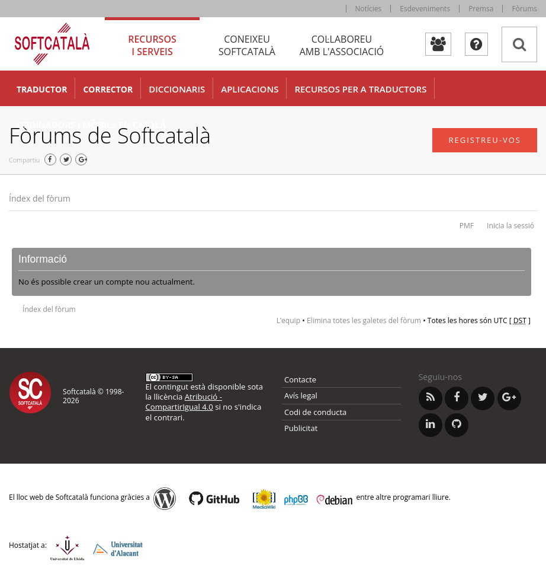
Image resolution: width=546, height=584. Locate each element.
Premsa (480, 8)
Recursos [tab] (152, 45)
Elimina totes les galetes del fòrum (364, 320)
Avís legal (300, 395)
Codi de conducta (315, 412)
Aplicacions (249, 89)
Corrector (108, 89)
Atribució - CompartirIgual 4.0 (184, 401)
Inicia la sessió (510, 226)
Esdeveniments (425, 8)
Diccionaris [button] (177, 89)
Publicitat (300, 428)
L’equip (288, 320)
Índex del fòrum (39, 198)
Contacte (300, 379)
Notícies (368, 8)
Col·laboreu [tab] (341, 45)
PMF (467, 226)
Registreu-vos (484, 140)
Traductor (42, 89)
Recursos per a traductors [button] (360, 89)
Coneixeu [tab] (247, 45)
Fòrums (524, 8)
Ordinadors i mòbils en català (91, 124)
